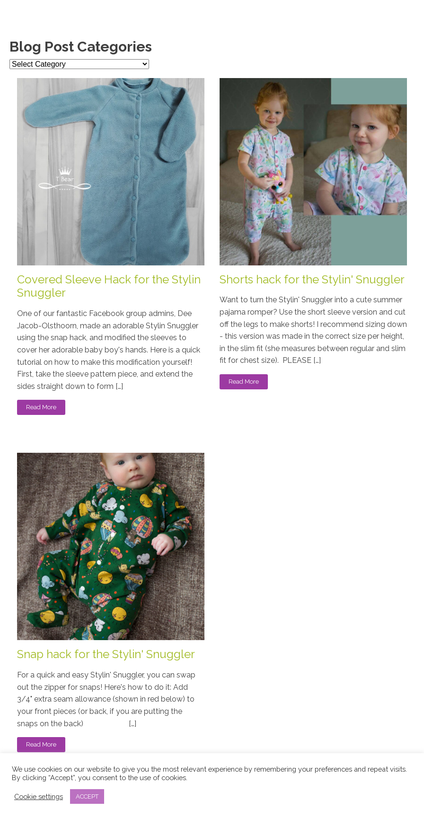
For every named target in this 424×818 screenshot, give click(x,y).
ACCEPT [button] (87, 796)
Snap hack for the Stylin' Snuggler (106, 654)
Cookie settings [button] (38, 796)
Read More (41, 407)
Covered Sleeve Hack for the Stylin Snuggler (109, 286)
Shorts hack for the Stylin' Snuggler (312, 279)
